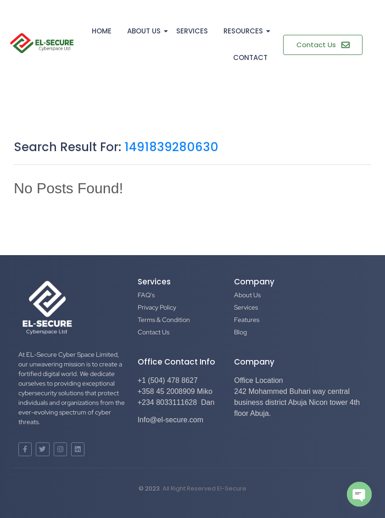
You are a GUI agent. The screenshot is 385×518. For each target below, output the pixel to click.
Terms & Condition (164, 320)
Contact (250, 57)
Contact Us (153, 332)
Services (192, 31)
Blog (240, 332)
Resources (244, 31)
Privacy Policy (157, 307)
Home (102, 31)
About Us (145, 31)
